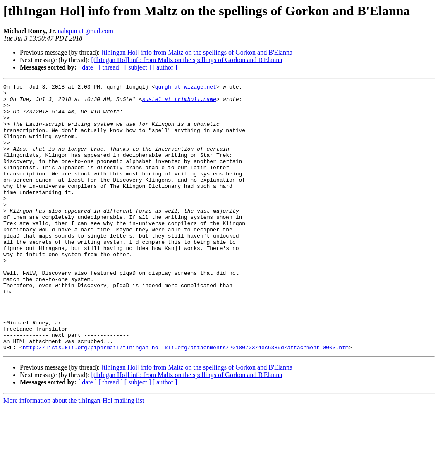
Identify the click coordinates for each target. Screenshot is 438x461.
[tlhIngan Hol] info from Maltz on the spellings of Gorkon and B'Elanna (196, 52)
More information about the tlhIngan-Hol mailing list (73, 453)
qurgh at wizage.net (185, 87)
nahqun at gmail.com (85, 30)
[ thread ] (110, 67)
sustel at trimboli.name (179, 102)
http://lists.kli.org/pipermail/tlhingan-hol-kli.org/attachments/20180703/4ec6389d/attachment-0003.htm (186, 400)
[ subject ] (137, 67)
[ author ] (165, 67)
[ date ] (87, 67)
